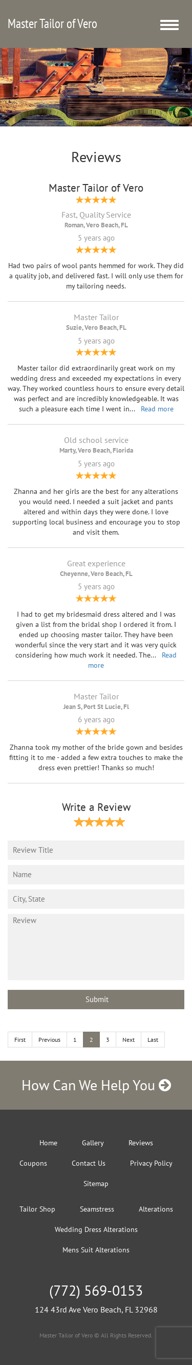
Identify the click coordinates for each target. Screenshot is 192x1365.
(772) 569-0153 (96, 1290)
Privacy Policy (151, 1163)
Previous (49, 1039)
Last (152, 1039)
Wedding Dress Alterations (96, 1229)
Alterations (156, 1209)
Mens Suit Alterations (96, 1249)
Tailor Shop (37, 1209)
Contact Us (88, 1163)
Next (128, 1039)
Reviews (141, 1142)
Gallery (93, 1142)
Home (48, 1142)
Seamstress (97, 1209)
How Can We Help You (96, 1084)
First (20, 1039)
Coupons (33, 1163)
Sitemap (96, 1183)
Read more (157, 408)
